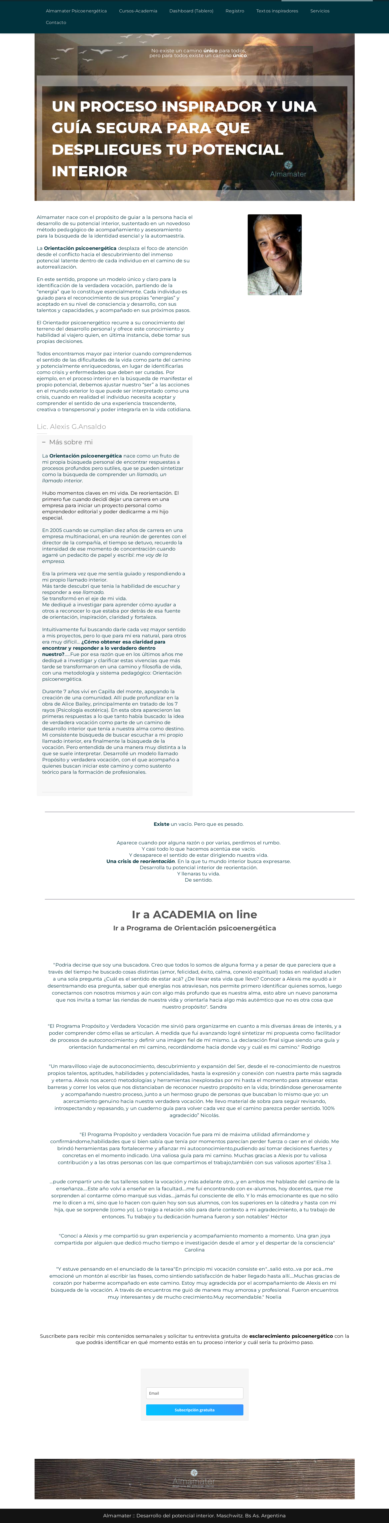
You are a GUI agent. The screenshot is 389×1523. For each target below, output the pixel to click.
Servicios (320, 10)
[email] (194, 1393)
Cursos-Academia (138, 10)
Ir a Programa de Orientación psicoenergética (194, 928)
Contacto (56, 22)
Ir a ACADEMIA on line (194, 914)
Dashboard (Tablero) (191, 10)
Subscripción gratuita (194, 1409)
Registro (235, 10)
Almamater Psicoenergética (76, 10)
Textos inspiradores (277, 10)
